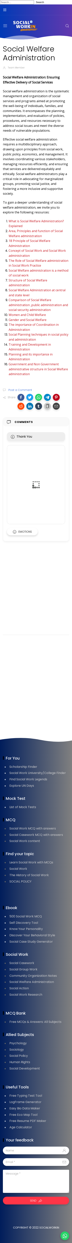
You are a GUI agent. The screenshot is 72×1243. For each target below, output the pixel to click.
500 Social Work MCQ (25, 916)
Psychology (18, 1043)
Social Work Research (25, 994)
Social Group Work (23, 969)
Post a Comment (20, 390)
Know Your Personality (26, 929)
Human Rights (19, 1062)
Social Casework (21, 963)
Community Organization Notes (33, 976)
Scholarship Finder (23, 767)
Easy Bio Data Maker (24, 1108)
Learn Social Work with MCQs (31, 862)
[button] (20, 397)
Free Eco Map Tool (23, 1114)
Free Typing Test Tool (25, 1095)
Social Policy (18, 1056)
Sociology (16, 1049)
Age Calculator (20, 1127)
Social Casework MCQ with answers (36, 835)
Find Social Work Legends (28, 779)
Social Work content (24, 841)
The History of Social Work (29, 875)
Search (40, 2)
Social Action (19, 988)
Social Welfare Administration (31, 982)
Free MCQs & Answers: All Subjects (35, 1022)
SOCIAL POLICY (20, 881)
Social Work (18, 869)
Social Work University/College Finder (37, 773)
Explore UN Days (21, 785)
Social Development (24, 1068)
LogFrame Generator (25, 1102)
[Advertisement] (36, 593)
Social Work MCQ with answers (32, 828)
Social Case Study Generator (31, 941)
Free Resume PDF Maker (27, 1121)
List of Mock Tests (22, 807)
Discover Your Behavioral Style (32, 935)
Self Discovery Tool (23, 922)
